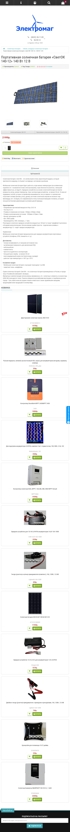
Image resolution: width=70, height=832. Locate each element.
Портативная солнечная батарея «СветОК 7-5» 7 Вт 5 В (51, 132)
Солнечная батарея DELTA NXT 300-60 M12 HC (35, 617)
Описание (35, 168)
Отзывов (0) (35, 174)
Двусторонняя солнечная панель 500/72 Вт (35, 318)
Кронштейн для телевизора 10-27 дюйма (35, 745)
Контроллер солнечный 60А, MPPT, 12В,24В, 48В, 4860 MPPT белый (35, 489)
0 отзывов (49, 66)
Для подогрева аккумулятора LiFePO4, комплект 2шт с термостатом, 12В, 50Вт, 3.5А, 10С (35, 446)
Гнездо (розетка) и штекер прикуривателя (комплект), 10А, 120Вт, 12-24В (35, 574)
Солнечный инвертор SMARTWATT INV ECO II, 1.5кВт (35, 788)
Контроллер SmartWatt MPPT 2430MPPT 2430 (35, 403)
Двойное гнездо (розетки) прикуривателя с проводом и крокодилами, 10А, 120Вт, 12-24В (35, 702)
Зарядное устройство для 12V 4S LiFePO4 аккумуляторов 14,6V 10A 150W (35, 531)
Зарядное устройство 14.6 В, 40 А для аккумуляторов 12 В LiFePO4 (35, 660)
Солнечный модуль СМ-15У (18, 132)
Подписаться (34, 826)
